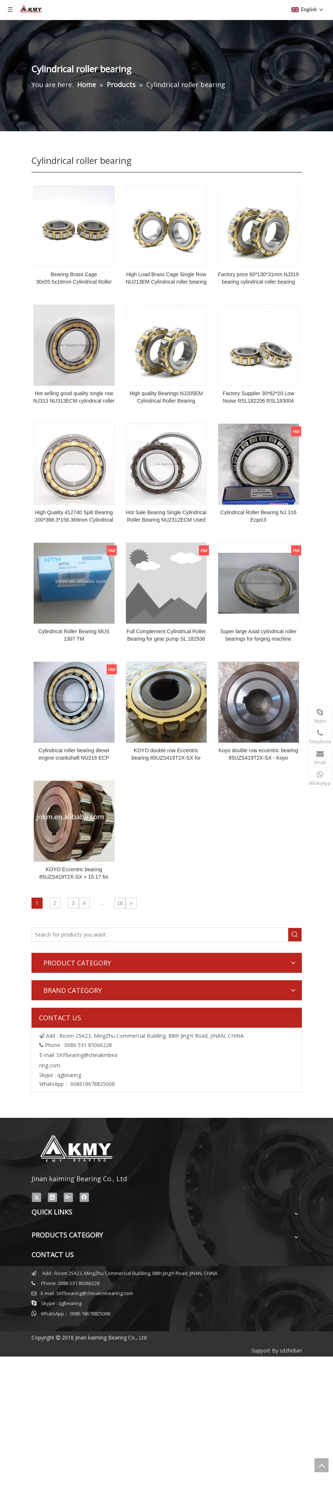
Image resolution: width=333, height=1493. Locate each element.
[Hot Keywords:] (295, 934)
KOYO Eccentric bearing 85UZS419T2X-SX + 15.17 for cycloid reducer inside (74, 873)
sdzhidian (291, 1350)
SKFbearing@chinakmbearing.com (94, 1293)
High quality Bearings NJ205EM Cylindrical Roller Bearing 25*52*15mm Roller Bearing (166, 397)
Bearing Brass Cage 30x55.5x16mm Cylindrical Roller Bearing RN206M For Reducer (74, 278)
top (321, 1465)
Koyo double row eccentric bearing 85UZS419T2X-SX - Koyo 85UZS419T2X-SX (258, 754)
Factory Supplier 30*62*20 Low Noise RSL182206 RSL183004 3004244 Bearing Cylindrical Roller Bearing (259, 397)
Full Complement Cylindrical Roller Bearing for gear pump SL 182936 (166, 635)
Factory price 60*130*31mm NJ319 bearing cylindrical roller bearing (258, 278)
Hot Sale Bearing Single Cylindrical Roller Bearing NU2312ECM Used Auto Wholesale (166, 516)
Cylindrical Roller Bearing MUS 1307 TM (73, 635)
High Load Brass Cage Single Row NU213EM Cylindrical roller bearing (166, 278)
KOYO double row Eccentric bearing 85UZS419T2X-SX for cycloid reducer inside (166, 754)
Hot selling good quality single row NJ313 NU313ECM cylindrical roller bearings (73, 397)
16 (120, 903)
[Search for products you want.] (160, 934)
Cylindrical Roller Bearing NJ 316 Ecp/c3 (258, 516)
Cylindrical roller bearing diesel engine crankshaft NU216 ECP (74, 754)
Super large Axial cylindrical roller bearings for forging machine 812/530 (258, 635)
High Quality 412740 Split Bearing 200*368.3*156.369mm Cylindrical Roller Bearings (74, 516)
